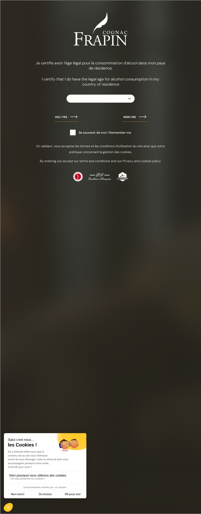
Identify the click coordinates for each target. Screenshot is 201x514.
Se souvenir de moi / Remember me (105, 133)
